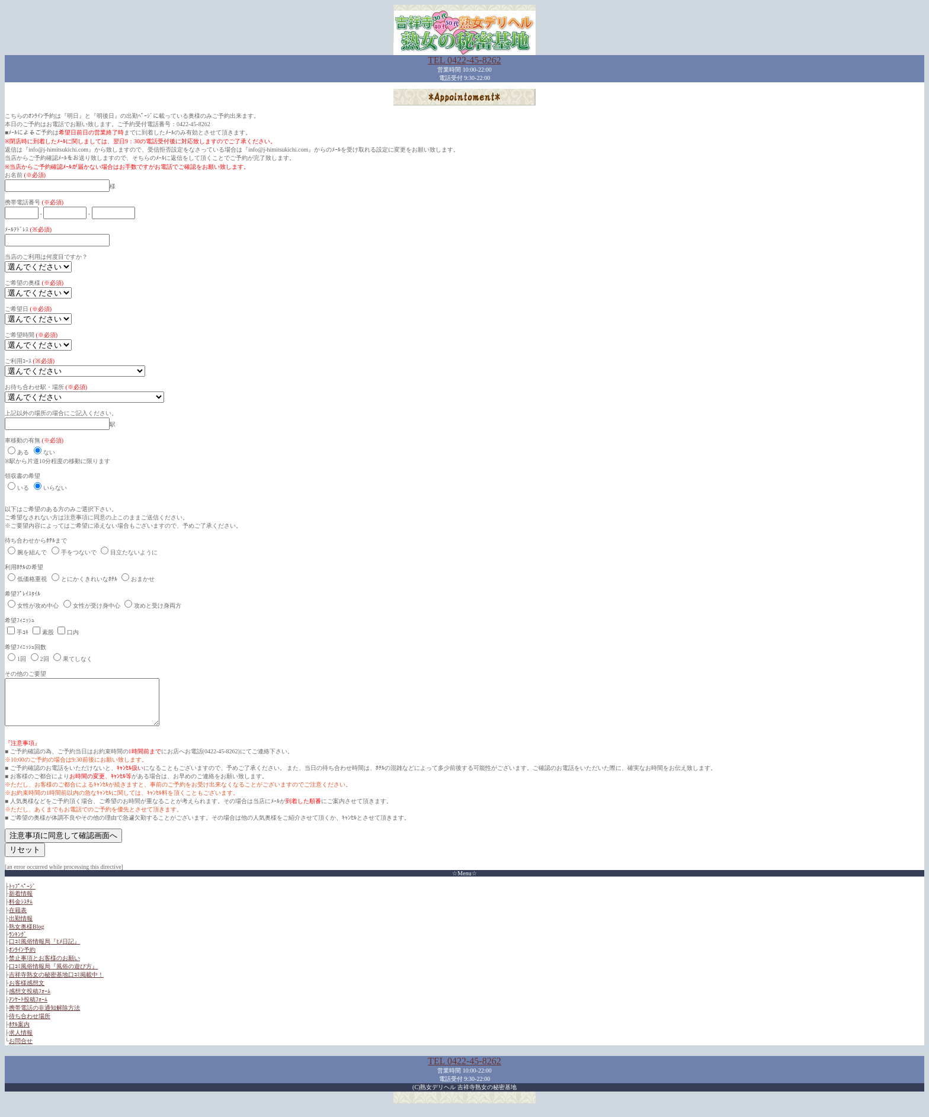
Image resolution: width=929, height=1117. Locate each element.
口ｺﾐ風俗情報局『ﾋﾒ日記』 (44, 950)
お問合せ (21, 1050)
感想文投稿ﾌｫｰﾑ (29, 1000)
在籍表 (18, 919)
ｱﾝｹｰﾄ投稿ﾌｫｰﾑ (28, 1008)
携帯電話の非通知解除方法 (44, 1016)
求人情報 (21, 1041)
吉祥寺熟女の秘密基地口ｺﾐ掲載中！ (56, 983)
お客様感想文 (26, 991)
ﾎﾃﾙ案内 (19, 1033)
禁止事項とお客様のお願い (44, 967)
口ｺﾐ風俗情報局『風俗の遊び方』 (53, 975)
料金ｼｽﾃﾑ (21, 910)
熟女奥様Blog (26, 935)
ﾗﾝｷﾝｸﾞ (18, 943)
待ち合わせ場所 (29, 1025)
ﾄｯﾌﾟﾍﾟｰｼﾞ (22, 895)
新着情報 (21, 902)
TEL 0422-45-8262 (464, 60)
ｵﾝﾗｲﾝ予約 (22, 958)
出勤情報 (21, 927)
